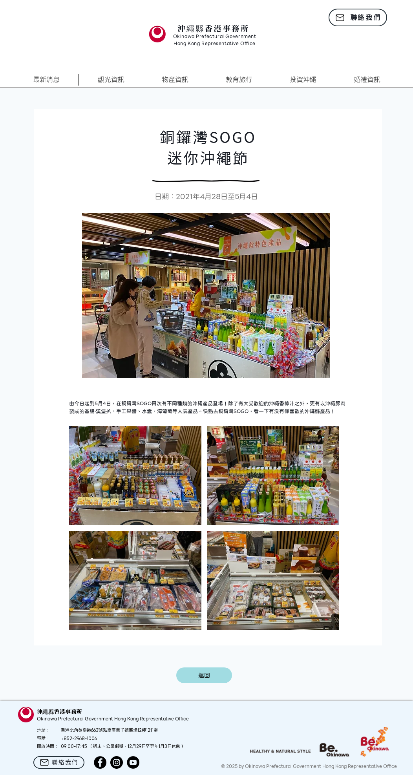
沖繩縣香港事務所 (213, 28)
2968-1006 (85, 738)
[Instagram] (116, 762)
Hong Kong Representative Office (215, 44)
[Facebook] (100, 762)
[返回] (204, 675)
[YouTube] (133, 762)
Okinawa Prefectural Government (214, 37)
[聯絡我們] (358, 17)
